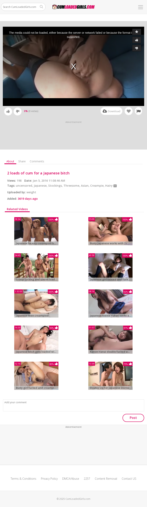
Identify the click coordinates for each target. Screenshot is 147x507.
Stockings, (55, 185)
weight (31, 192)
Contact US (129, 479)
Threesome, (72, 185)
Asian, (85, 185)
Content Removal (106, 479)
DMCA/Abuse (70, 479)
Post (133, 417)
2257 (87, 479)
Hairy (109, 185)
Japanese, (41, 185)
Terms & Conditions (23, 479)
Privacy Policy (49, 479)
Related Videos (17, 209)
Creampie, (97, 185)
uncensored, (25, 185)
